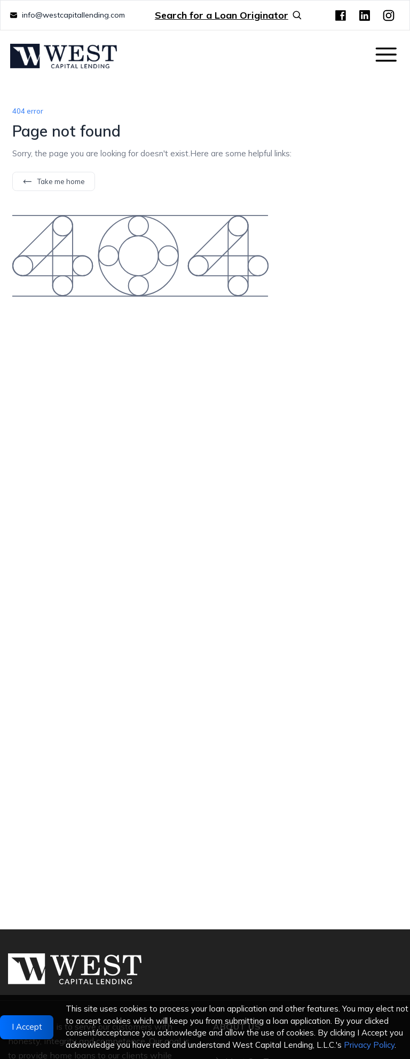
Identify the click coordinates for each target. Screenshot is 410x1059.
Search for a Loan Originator (228, 15)
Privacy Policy (369, 1045)
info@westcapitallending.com (73, 15)
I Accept (27, 1027)
